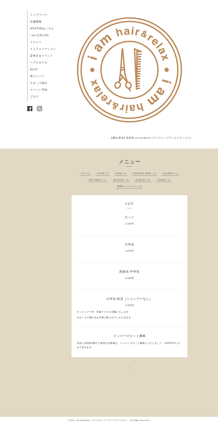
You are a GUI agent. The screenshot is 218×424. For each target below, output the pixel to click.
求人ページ (37, 76)
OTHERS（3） (164, 180)
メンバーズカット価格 (129, 336)
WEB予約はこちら (42, 28)
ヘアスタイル (38, 62)
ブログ (34, 96)
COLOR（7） (103, 173)
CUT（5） (86, 173)
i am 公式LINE (39, 35)
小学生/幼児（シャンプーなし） (129, 299)
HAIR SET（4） (144, 180)
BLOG (34, 69)
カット (129, 217)
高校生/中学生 (129, 271)
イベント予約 (38, 89)
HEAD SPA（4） (121, 180)
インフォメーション (43, 48)
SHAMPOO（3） (170, 173)
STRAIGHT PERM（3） (145, 173)
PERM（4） (122, 173)
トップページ (38, 14)
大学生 (129, 244)
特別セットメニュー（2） (130, 186)
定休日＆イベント (41, 55)
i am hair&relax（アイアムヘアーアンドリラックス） (101, 420)
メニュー (36, 42)
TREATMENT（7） (98, 180)
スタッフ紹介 (38, 82)
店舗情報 (36, 21)
